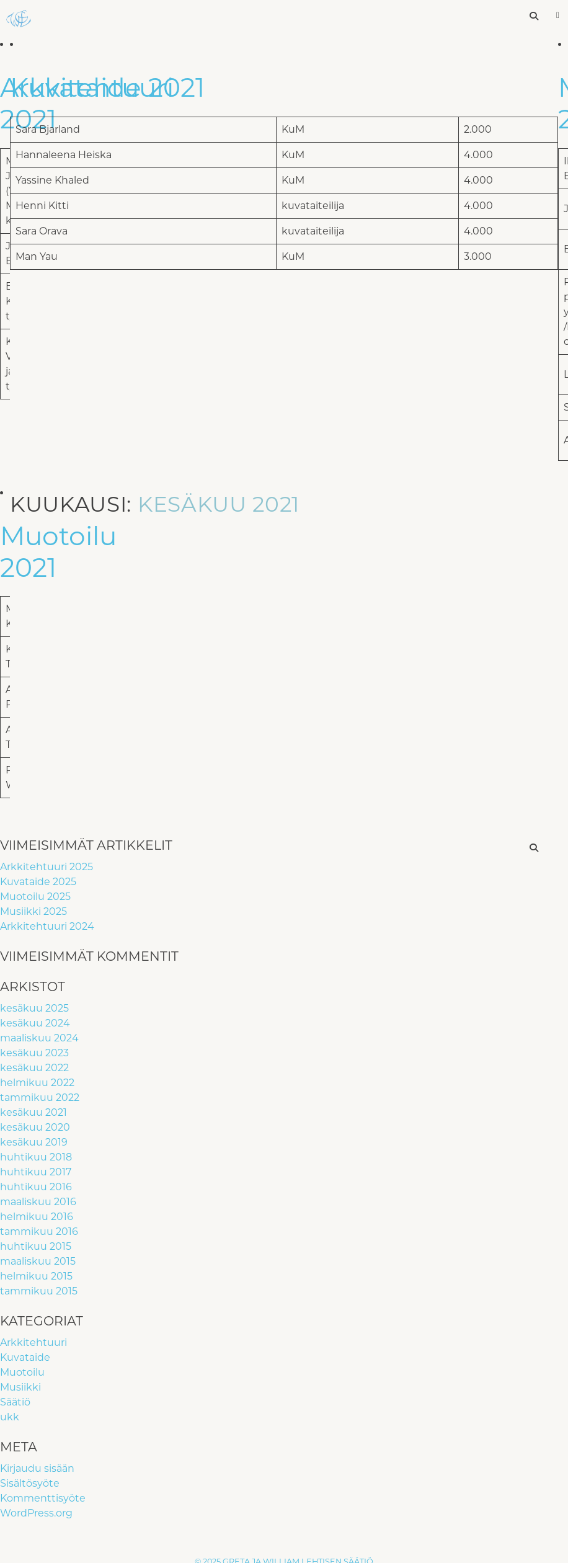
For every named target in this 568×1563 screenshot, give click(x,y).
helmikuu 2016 (36, 1216)
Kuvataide (25, 1357)
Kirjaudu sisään (37, 1468)
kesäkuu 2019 (34, 1142)
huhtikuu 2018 (36, 1157)
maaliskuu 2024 (39, 1038)
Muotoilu (22, 1372)
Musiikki (20, 1387)
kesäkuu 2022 (34, 1068)
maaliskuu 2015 (38, 1261)
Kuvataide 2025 (38, 882)
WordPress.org (36, 1513)
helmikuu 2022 (37, 1083)
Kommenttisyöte (43, 1498)
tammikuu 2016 (39, 1231)
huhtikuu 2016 (36, 1187)
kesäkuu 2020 (35, 1127)
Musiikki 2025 (33, 911)
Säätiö (15, 1402)
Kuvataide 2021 (107, 87)
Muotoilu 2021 (58, 552)
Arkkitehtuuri (33, 1342)
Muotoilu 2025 (35, 896)
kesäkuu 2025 (34, 1008)
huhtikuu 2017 (35, 1172)
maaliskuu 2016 (38, 1202)
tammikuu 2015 (39, 1291)
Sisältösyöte (30, 1483)
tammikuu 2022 (39, 1097)
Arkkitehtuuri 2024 (47, 926)
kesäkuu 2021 (33, 1112)
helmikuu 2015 (36, 1276)
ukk (9, 1417)
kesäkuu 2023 (34, 1053)
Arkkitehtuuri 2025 (46, 867)
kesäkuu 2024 (35, 1023)
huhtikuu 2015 (35, 1246)
